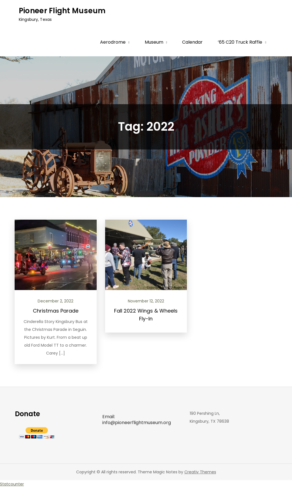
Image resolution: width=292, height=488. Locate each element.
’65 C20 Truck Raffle (240, 42)
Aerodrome (113, 42)
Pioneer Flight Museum (62, 11)
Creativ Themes (200, 472)
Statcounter (12, 484)
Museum (154, 42)
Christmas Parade (55, 310)
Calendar (192, 42)
